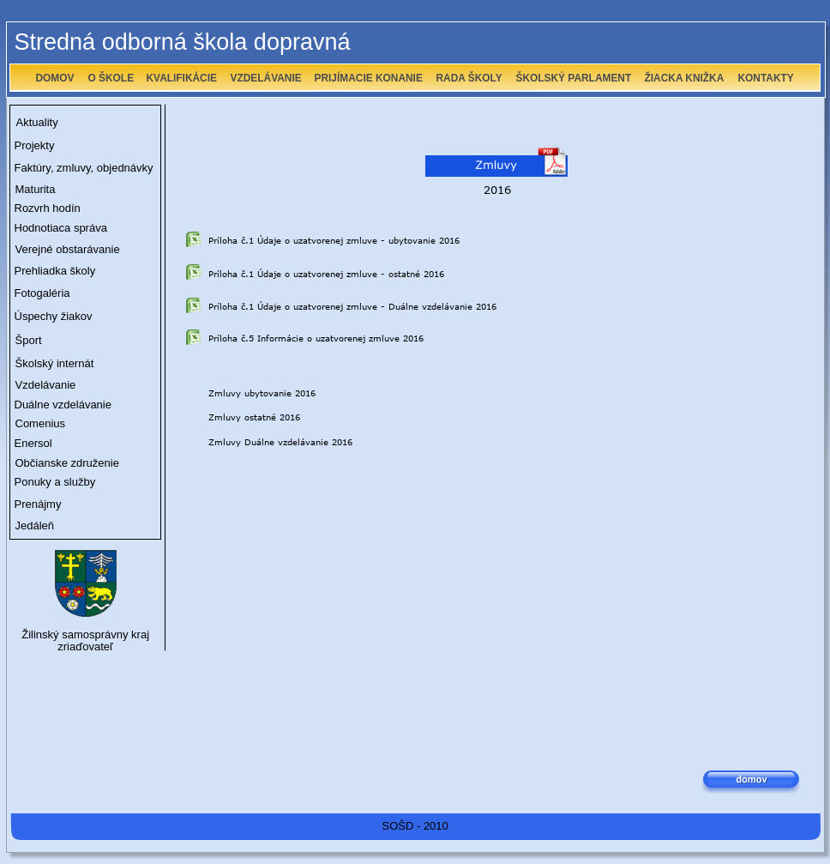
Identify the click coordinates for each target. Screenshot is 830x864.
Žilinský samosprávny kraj (85, 634)
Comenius (40, 423)
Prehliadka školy (55, 270)
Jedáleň (35, 525)
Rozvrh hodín (48, 208)
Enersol (33, 443)
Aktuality (37, 122)
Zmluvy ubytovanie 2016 (262, 393)
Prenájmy (38, 504)
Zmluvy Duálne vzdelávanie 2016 (280, 442)
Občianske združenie (67, 462)
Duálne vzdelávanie (63, 404)
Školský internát (54, 363)
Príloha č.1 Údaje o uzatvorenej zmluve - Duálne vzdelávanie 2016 (352, 306)
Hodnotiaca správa (61, 227)
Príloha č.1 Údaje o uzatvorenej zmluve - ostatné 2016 (326, 274)
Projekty (35, 145)
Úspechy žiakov (54, 316)
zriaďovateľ (85, 646)
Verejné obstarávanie (67, 249)
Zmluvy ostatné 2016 (254, 417)
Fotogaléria (42, 293)
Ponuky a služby (55, 481)
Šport (28, 340)
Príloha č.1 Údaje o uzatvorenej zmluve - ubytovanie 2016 (334, 240)
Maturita (35, 189)
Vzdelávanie (45, 384)
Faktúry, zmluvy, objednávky (84, 167)
